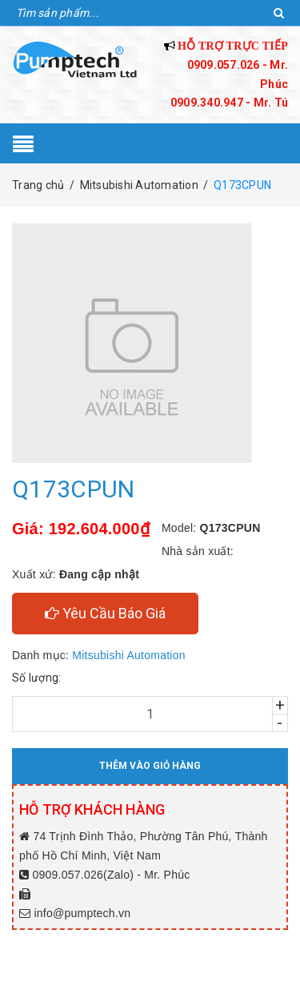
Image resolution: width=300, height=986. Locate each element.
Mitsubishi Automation (128, 655)
